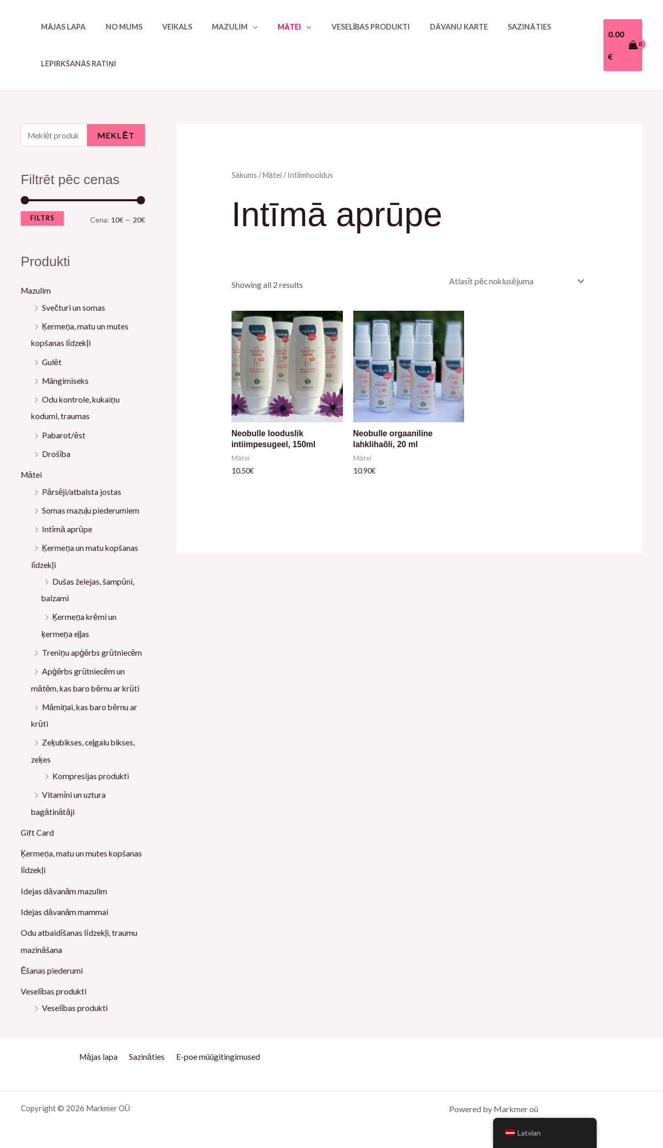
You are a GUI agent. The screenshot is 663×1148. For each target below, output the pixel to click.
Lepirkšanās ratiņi (75, 63)
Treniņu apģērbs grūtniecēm (93, 650)
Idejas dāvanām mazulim (64, 887)
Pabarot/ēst (64, 434)
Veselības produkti (344, 26)
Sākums (244, 174)
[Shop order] (513, 281)
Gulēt (52, 362)
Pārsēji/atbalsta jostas (82, 490)
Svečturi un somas (73, 308)
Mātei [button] (267, 26)
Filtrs (42, 219)
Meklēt (116, 136)
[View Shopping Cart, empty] (621, 45)
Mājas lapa (60, 26)
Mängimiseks (66, 380)
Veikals (165, 26)
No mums (116, 26)
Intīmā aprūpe (67, 528)
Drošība (56, 453)
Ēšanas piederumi (52, 966)
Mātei (32, 474)
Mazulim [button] (212, 26)
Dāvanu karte (427, 26)
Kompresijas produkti (90, 773)
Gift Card (37, 829)
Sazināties (492, 26)
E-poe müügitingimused (215, 1051)
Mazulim (36, 291)
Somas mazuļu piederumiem (91, 509)
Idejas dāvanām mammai (65, 907)
